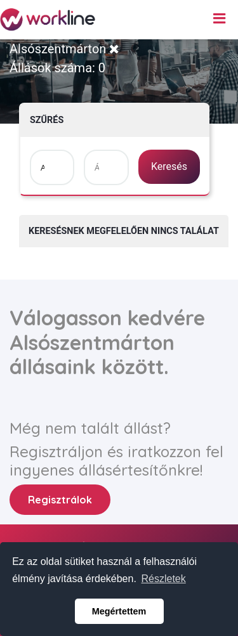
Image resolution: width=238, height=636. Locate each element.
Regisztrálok (60, 499)
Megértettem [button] (119, 611)
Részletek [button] (164, 578)
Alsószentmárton (64, 48)
